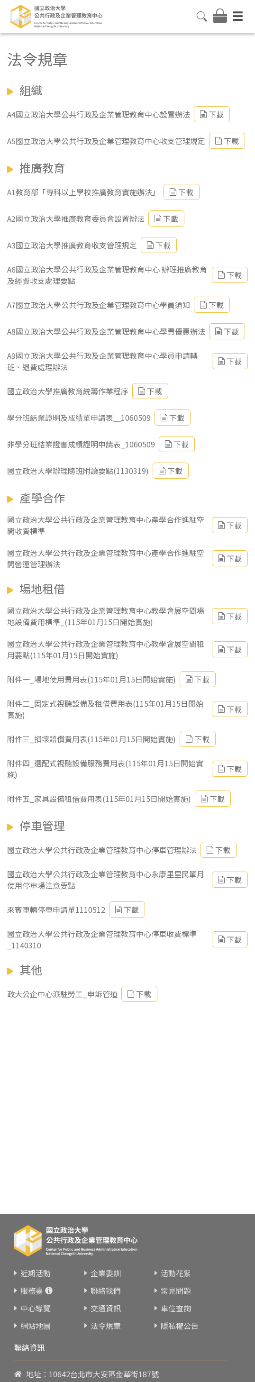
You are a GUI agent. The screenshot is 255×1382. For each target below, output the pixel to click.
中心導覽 (35, 1308)
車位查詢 (176, 1308)
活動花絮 (176, 1273)
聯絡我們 (106, 1290)
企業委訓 (106, 1273)
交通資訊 (106, 1308)
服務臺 (31, 1290)
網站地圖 (35, 1325)
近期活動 (35, 1273)
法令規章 (106, 1325)
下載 (212, 114)
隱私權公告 (180, 1325)
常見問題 (176, 1290)
